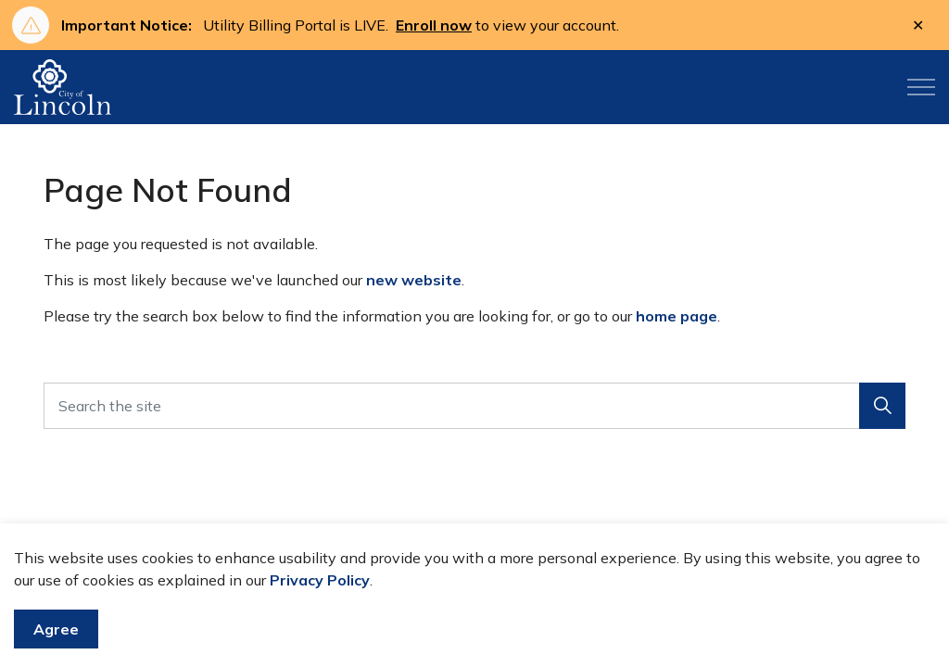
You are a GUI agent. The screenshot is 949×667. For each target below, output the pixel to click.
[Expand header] (921, 87)
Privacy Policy (320, 580)
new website (414, 280)
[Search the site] (474, 406)
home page (676, 316)
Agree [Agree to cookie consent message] (56, 629)
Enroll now (434, 25)
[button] (882, 406)
